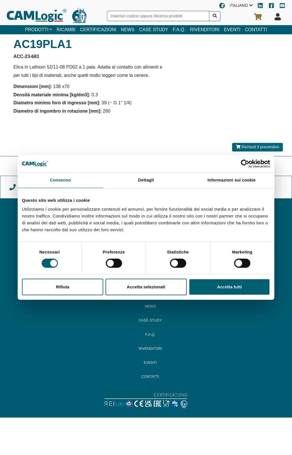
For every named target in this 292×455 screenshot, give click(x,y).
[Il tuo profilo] (277, 16)
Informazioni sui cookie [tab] (232, 179)
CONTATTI (256, 29)
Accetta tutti (229, 286)
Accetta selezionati (146, 286)
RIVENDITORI (204, 29)
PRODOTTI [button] (36, 29)
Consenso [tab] (60, 179)
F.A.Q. (179, 29)
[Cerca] (214, 16)
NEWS (128, 29)
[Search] (158, 16)
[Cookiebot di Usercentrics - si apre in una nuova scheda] (245, 163)
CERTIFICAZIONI (98, 29)
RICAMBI (66, 29)
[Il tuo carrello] (257, 17)
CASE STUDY (153, 29)
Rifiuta (62, 286)
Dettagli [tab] (146, 179)
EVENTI (232, 29)
